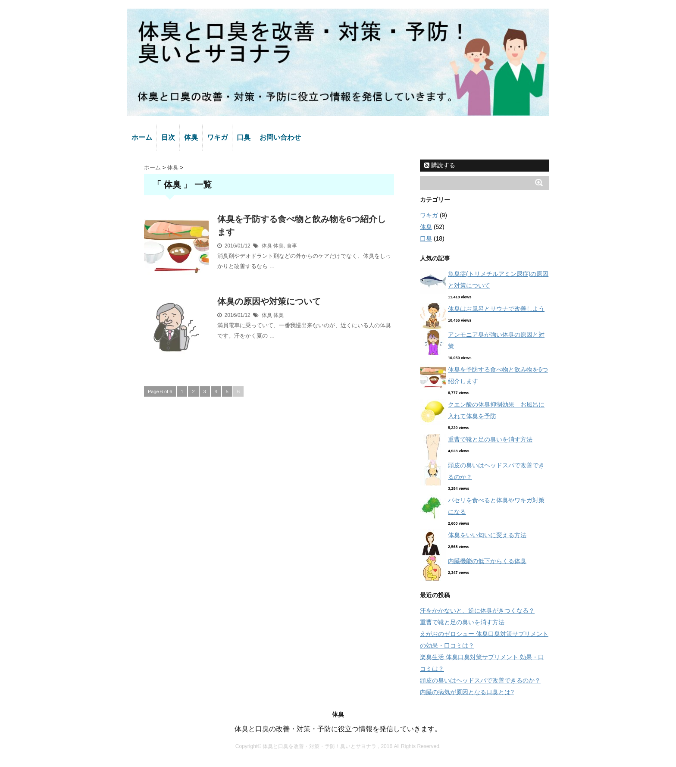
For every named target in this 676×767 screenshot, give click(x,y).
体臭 (191, 137)
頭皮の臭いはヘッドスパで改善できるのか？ (480, 680)
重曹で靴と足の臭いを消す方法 (490, 439)
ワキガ (217, 137)
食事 (292, 246)
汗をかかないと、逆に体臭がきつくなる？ (477, 610)
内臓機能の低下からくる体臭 (487, 560)
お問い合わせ (280, 137)
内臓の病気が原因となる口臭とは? (467, 692)
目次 (168, 137)
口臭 (243, 137)
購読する (439, 165)
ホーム (141, 137)
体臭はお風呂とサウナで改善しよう (496, 308)
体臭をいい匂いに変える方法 (487, 535)
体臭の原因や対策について (269, 301)
